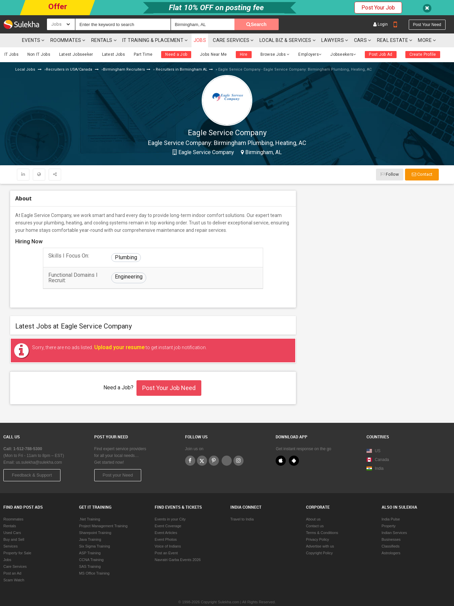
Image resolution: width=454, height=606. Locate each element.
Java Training (90, 524)
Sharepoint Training (95, 517)
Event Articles (166, 517)
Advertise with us (320, 531)
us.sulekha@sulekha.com (39, 447)
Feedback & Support (32, 459)
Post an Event (166, 538)
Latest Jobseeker (76, 39)
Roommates (65, 25)
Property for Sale (17, 538)
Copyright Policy (319, 538)
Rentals (101, 25)
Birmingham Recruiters (124, 54)
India (375, 453)
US (373, 435)
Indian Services (394, 517)
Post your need (427, 9)
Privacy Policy (317, 524)
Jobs (200, 25)
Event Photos (166, 524)
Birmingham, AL (263, 137)
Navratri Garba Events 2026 (178, 544)
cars (360, 25)
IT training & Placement (152, 25)
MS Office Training (94, 558)
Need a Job (176, 39)
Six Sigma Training (94, 531)
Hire (244, 39)
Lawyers (332, 25)
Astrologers (391, 538)
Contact (422, 159)
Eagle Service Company (205, 137)
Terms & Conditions (322, 517)
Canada (378, 444)
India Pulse (391, 504)
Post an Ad (12, 558)
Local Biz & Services (285, 25)
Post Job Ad (380, 39)
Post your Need (118, 459)
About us (313, 504)
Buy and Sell (13, 524)
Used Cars (12, 517)
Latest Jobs (113, 39)
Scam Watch (13, 565)
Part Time (143, 39)
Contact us (315, 511)
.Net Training (89, 504)
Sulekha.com (9, 26)
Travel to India (242, 504)
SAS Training (90, 551)
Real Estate (392, 25)
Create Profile (422, 39)
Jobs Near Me (213, 39)
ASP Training (90, 538)
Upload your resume (119, 332)
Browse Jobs (275, 39)
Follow (389, 159)
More (427, 25)
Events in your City (170, 504)
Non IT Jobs (38, 39)
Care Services (231, 25)
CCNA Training (91, 544)
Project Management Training (103, 511)
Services (10, 531)
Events (31, 25)
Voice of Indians (168, 531)
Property (389, 511)
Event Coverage (168, 511)
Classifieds (391, 531)
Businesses (391, 524)
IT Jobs (11, 39)
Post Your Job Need (169, 372)
